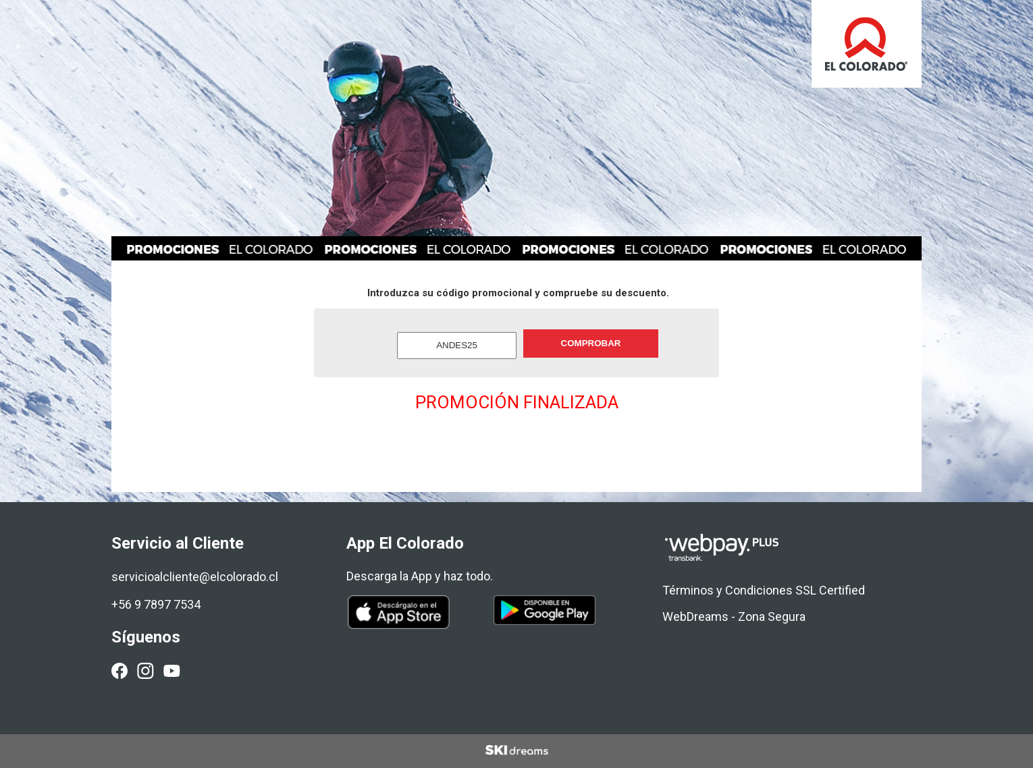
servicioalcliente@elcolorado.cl (194, 577)
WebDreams (695, 616)
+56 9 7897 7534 (156, 604)
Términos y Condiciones (727, 590)
